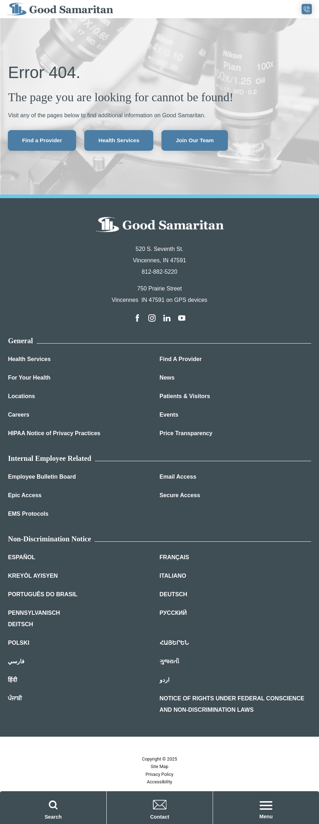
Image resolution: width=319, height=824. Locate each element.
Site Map (160, 768)
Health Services (124, 141)
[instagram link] (152, 319)
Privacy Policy (159, 775)
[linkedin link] (167, 319)
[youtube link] (182, 319)
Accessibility (159, 783)
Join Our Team (203, 141)
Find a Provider (43, 141)
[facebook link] (136, 319)
